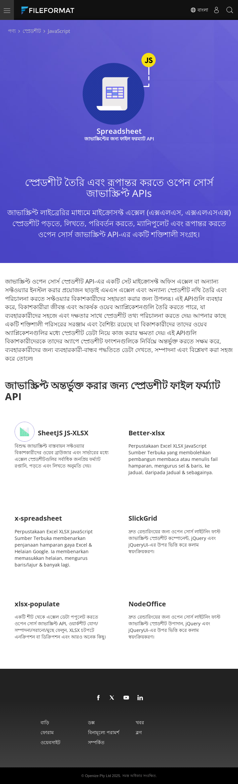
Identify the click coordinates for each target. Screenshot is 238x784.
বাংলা (199, 10)
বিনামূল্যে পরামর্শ (103, 732)
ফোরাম (47, 732)
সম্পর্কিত (96, 742)
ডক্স (91, 722)
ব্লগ (139, 732)
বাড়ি (44, 722)
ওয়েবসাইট (50, 742)
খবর (140, 722)
